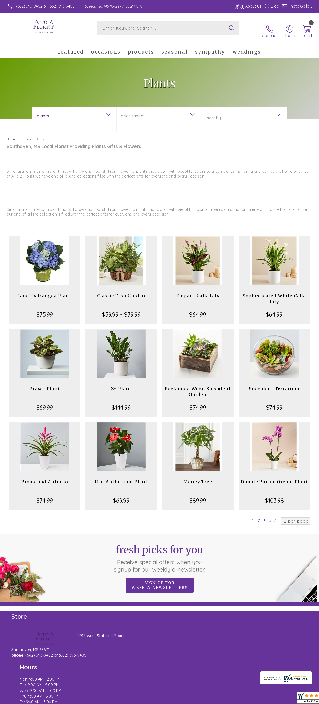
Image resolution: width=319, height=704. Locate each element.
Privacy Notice (233, 699)
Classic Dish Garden (121, 290)
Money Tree (197, 476)
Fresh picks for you (159, 553)
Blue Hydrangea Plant (44, 290)
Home (11, 134)
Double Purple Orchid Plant (274, 476)
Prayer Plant (45, 383)
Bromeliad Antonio (44, 476)
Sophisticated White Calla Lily (274, 293)
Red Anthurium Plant (121, 476)
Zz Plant (121, 383)
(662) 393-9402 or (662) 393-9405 (45, 6)
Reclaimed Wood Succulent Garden (198, 386)
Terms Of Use (205, 699)
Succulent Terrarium (274, 383)
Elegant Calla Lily (197, 290)
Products (25, 134)
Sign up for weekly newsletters (160, 580)
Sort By (214, 112)
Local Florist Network (268, 699)
